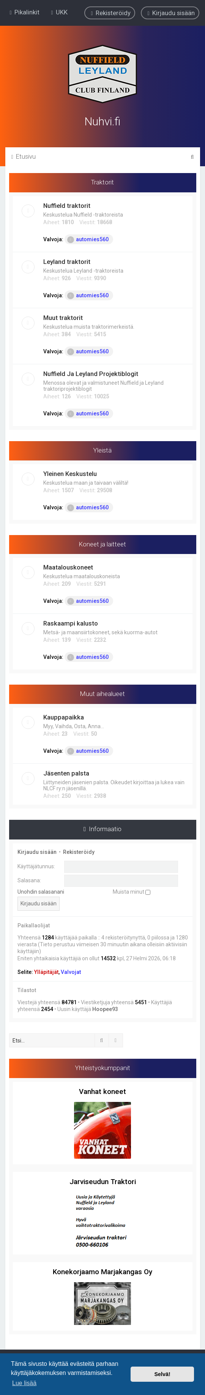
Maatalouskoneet (68, 566)
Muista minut (131, 891)
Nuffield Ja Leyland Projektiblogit (90, 373)
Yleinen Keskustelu (70, 472)
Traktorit (102, 181)
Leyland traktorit (66, 261)
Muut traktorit (63, 317)
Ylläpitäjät (46, 971)
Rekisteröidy (79, 851)
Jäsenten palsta (66, 772)
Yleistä (102, 449)
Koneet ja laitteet (102, 543)
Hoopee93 (105, 1008)
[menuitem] (58, 12)
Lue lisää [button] (24, 1383)
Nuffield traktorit (66, 205)
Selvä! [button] (162, 1374)
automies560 (88, 239)
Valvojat (71, 971)
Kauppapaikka (63, 716)
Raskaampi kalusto (70, 622)
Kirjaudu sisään (37, 851)
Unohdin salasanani (40, 891)
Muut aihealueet (102, 693)
